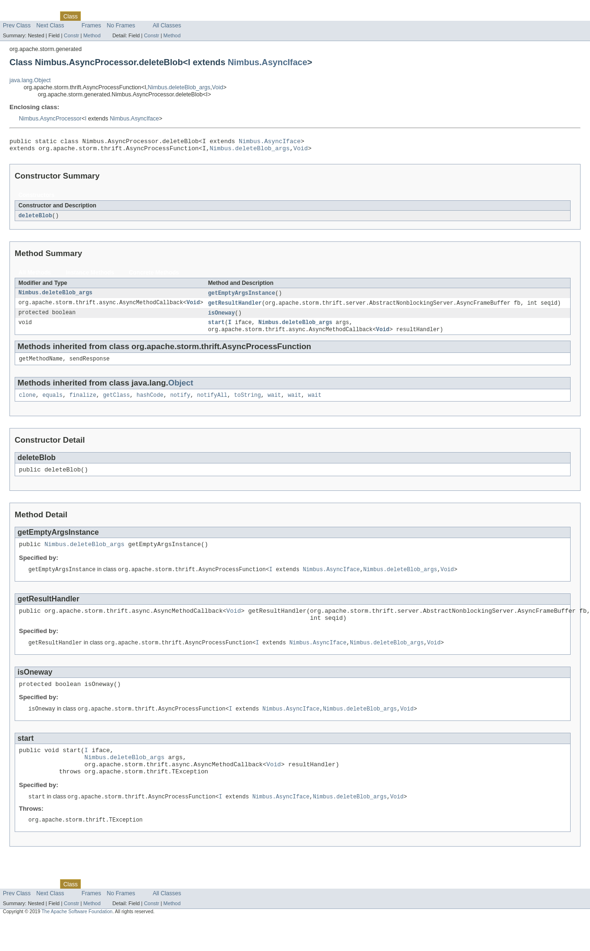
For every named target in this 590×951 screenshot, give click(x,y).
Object (180, 390)
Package (44, 16)
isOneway (221, 317)
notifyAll (212, 403)
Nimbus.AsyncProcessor (50, 118)
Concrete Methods (154, 276)
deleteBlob (35, 219)
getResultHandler (235, 307)
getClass (116, 403)
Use (91, 16)
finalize (82, 403)
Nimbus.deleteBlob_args (179, 87)
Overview (15, 16)
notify (180, 403)
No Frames (121, 25)
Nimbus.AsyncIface (267, 62)
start (216, 328)
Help (180, 16)
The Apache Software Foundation (77, 935)
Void (217, 87)
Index (162, 16)
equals (53, 403)
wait (274, 403)
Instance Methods (90, 276)
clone (27, 403)
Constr (71, 35)
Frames (91, 25)
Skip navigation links (26, 8)
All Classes (167, 25)
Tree (108, 16)
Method (91, 35)
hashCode (150, 403)
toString (247, 403)
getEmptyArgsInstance (241, 296)
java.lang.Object (30, 80)
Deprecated (134, 16)
